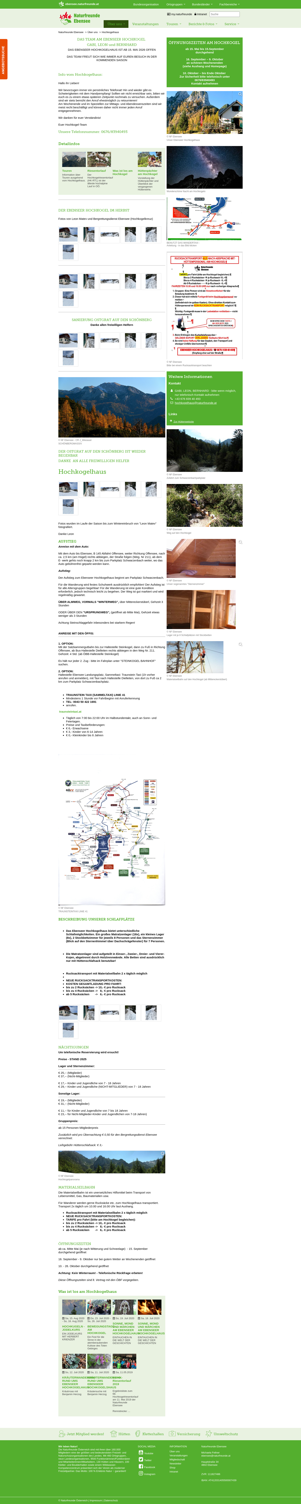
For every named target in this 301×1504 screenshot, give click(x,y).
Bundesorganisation (146, 4)
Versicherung (184, 1434)
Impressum (96, 1500)
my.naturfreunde (179, 14)
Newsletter (175, 1463)
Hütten (120, 1434)
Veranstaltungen (145, 24)
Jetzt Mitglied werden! (81, 1434)
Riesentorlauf (96, 170)
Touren (172, 24)
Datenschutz (111, 1500)
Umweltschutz (221, 1434)
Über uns (115, 24)
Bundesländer (201, 4)
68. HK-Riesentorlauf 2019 (122, 1381)
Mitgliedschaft (177, 1459)
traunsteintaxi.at (70, 711)
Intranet (200, 14)
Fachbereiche (228, 4)
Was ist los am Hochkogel (123, 172)
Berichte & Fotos (201, 24)
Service (230, 24)
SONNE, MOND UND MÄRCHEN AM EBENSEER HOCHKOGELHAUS (126, 1328)
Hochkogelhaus (110, 32)
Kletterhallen (149, 1434)
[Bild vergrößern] (111, 1162)
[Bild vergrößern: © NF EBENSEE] (68, 241)
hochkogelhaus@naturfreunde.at (196, 402)
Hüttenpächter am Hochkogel (148, 172)
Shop (172, 1467)
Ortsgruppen (174, 4)
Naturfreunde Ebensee (71, 32)
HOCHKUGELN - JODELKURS (73, 1328)
